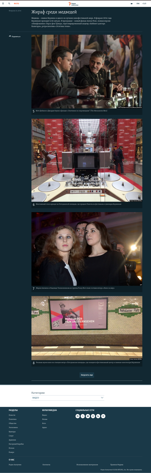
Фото (16, 4)
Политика (12, 419)
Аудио (44, 427)
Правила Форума (116, 465)
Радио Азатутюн (15, 465)
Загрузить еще (87, 375)
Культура (12, 432)
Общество (12, 423)
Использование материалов (87, 465)
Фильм (44, 419)
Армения (12, 440)
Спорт (11, 436)
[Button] (14, 37)
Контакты (46, 465)
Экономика (13, 427)
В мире (11, 452)
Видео (44, 415)
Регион (11, 448)
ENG (138, 4)
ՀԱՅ (144, 4)
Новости (12, 415)
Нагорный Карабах (16, 444)
